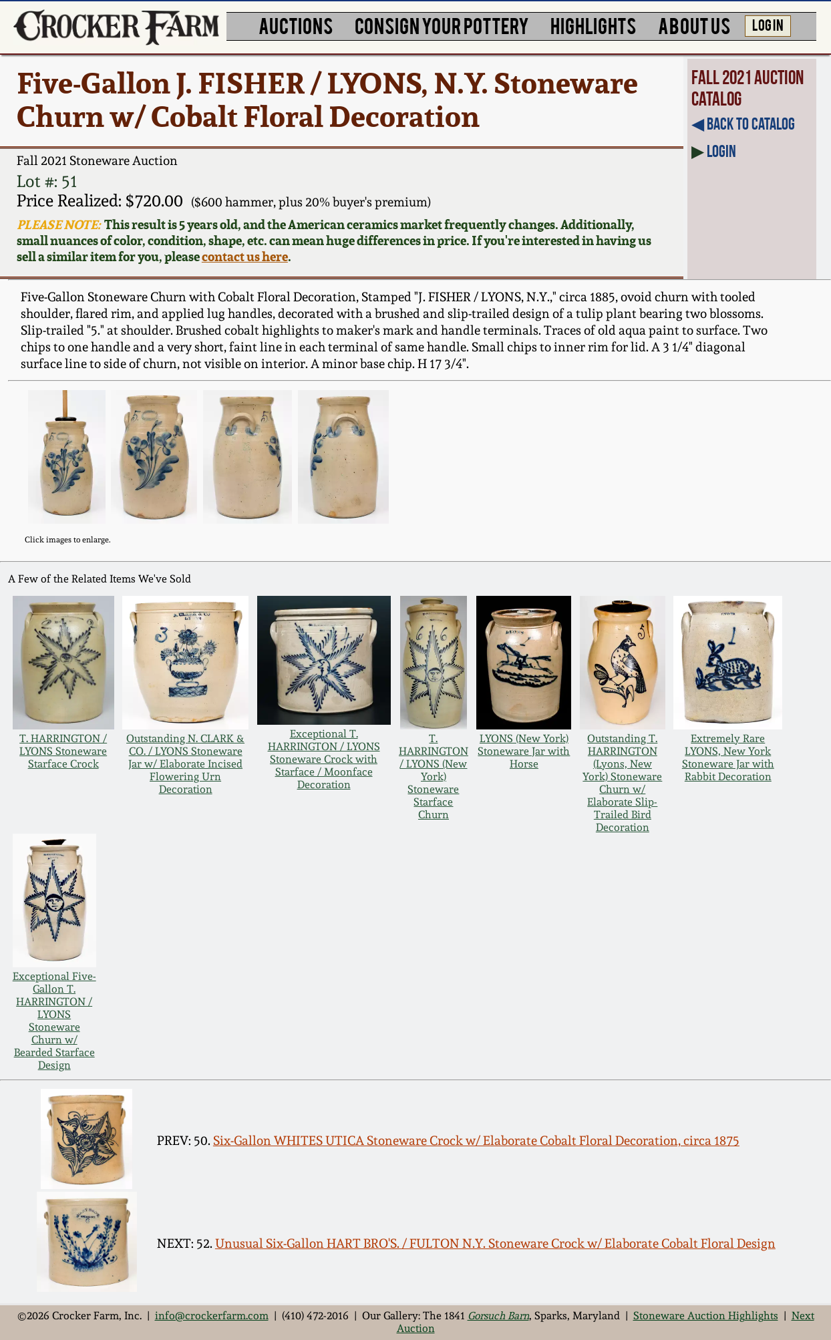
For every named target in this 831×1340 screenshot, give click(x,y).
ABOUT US (694, 25)
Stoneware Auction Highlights (705, 1315)
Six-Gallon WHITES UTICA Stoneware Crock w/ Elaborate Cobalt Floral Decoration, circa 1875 (476, 1140)
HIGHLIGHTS (593, 25)
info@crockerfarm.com (212, 1315)
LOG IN (768, 24)
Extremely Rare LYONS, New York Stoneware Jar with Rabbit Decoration (728, 757)
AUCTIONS (296, 25)
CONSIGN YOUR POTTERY (442, 25)
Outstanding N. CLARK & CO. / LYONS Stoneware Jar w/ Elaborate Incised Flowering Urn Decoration (185, 764)
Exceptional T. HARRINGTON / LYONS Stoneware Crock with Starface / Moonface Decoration (324, 759)
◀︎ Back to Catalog (743, 124)
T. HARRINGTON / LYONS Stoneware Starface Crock (63, 751)
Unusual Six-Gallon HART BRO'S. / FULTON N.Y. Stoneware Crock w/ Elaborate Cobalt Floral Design (495, 1243)
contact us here (245, 256)
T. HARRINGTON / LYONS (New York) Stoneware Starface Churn (433, 776)
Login (721, 151)
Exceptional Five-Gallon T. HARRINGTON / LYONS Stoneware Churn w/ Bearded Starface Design (54, 1020)
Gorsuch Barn (498, 1315)
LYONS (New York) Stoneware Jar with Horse (524, 751)
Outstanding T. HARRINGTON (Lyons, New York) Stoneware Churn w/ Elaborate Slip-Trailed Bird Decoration (622, 783)
